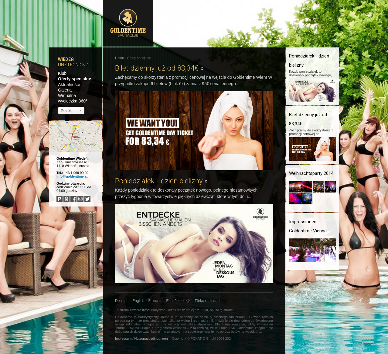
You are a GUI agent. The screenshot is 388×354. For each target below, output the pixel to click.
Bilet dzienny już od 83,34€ (159, 68)
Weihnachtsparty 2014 (311, 173)
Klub (62, 73)
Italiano (216, 301)
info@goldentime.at (71, 176)
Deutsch (121, 301)
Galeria (65, 90)
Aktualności (69, 84)
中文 (187, 301)
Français (155, 301)
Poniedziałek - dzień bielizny (161, 181)
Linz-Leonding (73, 64)
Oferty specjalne (74, 78)
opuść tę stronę (221, 310)
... (230, 301)
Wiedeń (66, 59)
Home (119, 58)
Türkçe (200, 301)
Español (172, 301)
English (138, 301)
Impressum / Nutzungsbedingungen (141, 338)
